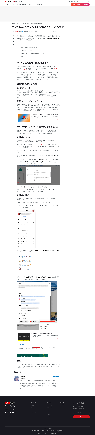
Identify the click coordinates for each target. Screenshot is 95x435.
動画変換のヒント (50, 410)
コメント (42, 144)
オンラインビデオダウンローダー (19, 4)
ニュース (48, 416)
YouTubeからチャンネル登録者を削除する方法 (32, 53)
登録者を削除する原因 (26, 50)
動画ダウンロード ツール (35, 405)
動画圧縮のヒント (50, 414)
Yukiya (16, 31)
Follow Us (56, 376)
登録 (81, 416)
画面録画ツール (33, 407)
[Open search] (85, 1)
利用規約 (50, 428)
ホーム (7, 4)
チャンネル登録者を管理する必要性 (29, 47)
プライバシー (46, 428)
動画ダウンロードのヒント (52, 412)
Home (13, 23)
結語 (22, 56)
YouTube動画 (36, 347)
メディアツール (80, 1)
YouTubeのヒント (50, 405)
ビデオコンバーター (34, 410)
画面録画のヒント (50, 407)
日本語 (54, 31)
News (18, 23)
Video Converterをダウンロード (80, 4)
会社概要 (62, 404)
